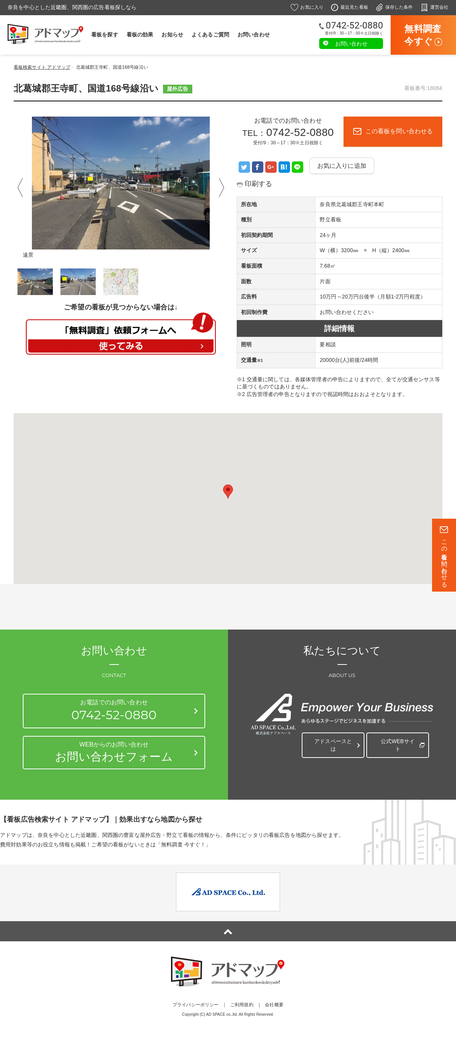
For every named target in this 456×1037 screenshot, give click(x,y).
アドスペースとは (331, 741)
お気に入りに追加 (341, 166)
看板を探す (104, 35)
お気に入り (311, 7)
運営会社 (439, 7)
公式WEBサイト (396, 741)
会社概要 (274, 1004)
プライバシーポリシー (195, 1004)
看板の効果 (140, 35)
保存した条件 (399, 7)
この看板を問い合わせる (444, 560)
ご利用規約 (241, 1004)
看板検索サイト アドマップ (42, 67)
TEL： (288, 137)
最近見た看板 (354, 7)
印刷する (260, 183)
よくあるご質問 (210, 35)
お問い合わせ (254, 35)
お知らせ (172, 35)
